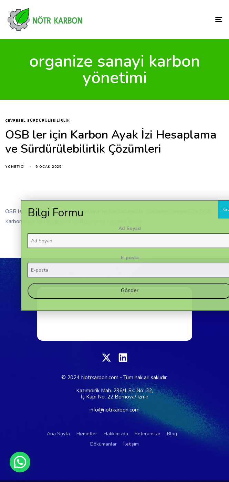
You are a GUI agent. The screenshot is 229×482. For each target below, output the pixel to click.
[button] (20, 462)
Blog (172, 433)
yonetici (15, 166)
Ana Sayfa (58, 433)
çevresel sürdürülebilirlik (37, 121)
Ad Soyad (198, 332)
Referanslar (147, 433)
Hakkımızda (116, 433)
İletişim (131, 444)
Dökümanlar (103, 444)
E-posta (198, 362)
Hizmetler (86, 433)
